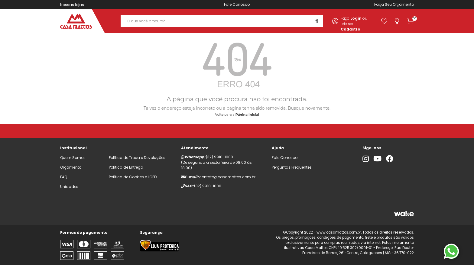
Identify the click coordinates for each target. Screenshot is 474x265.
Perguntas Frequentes (292, 167)
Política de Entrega (126, 167)
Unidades (69, 186)
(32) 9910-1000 (219, 157)
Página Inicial (247, 114)
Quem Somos (73, 157)
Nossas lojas (72, 4)
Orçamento (403, 4)
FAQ (63, 176)
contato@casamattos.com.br (227, 176)
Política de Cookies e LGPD (133, 176)
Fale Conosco (237, 4)
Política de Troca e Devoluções (137, 157)
